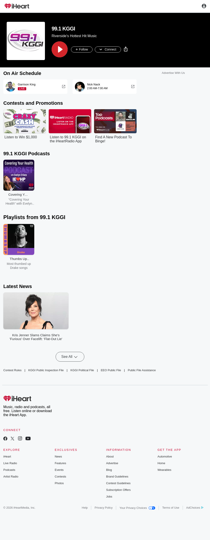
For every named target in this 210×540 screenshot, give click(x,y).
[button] (60, 50)
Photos (59, 483)
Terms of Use (170, 508)
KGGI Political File (82, 370)
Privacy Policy (104, 508)
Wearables (164, 470)
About (110, 456)
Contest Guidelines (118, 483)
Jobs (109, 496)
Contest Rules (12, 370)
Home (161, 463)
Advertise (112, 463)
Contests (60, 476)
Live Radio (10, 463)
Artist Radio (10, 476)
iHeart (7, 456)
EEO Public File (111, 370)
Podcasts (9, 470)
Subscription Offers (118, 490)
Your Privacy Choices (137, 508)
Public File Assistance (142, 370)
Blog (109, 470)
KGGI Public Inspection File (46, 370)
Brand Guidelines (117, 476)
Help (85, 508)
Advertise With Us (173, 73)
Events (59, 470)
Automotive (165, 456)
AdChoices (194, 508)
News (58, 456)
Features (60, 463)
